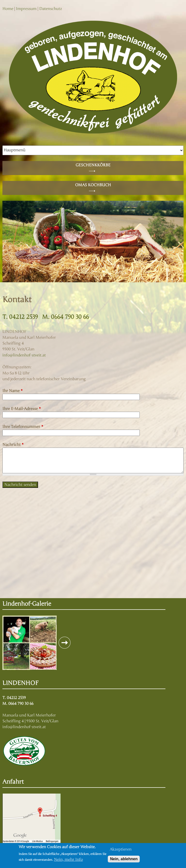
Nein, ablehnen (124, 859)
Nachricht (13, 444)
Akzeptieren (121, 849)
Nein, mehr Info (68, 859)
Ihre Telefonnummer (22, 426)
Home (7, 8)
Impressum (26, 8)
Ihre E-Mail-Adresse (21, 408)
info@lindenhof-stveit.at (24, 355)
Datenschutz (50, 8)
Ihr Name (12, 390)
